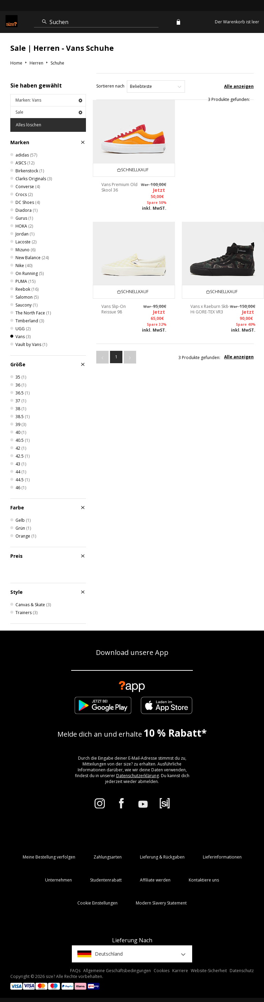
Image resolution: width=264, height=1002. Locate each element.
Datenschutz (242, 971)
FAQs (75, 971)
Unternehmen (58, 880)
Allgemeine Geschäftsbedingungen (117, 971)
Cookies (161, 971)
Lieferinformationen (222, 857)
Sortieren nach (110, 86)
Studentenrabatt (106, 880)
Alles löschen (28, 125)
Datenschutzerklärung (137, 776)
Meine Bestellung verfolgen (49, 857)
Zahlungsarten (108, 857)
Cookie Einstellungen (97, 903)
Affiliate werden (155, 880)
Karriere (180, 971)
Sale (48, 112)
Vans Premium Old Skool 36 (119, 187)
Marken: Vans (48, 100)
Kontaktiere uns (204, 880)
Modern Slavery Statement (161, 903)
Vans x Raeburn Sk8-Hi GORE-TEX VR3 (209, 309)
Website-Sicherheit (209, 971)
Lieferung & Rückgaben (162, 857)
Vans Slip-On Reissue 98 (113, 309)
